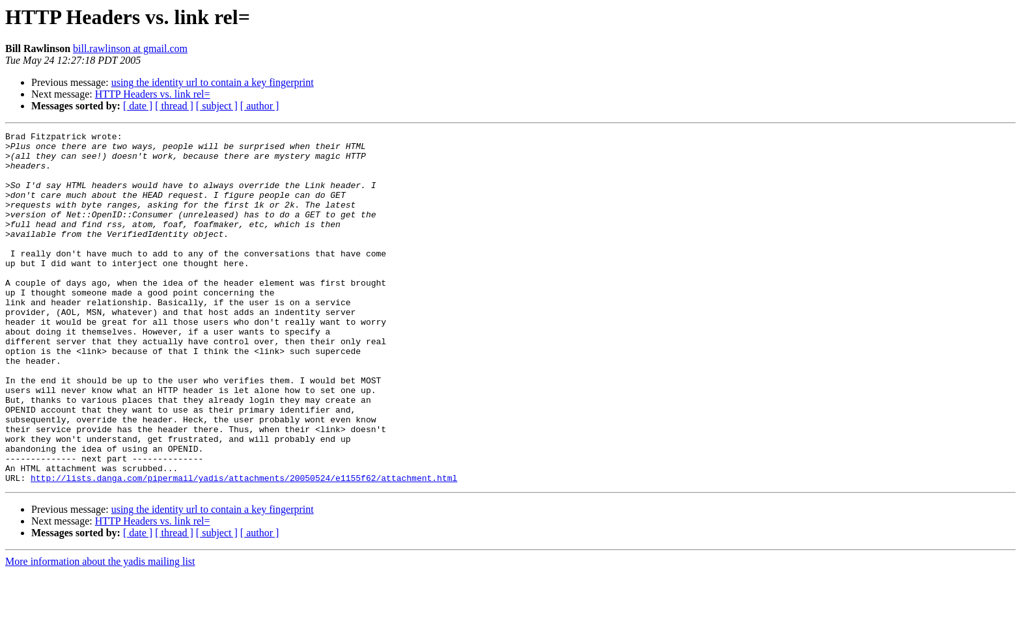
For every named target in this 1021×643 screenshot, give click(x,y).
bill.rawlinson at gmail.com (130, 48)
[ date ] (137, 105)
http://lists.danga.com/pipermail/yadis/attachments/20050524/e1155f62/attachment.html (244, 548)
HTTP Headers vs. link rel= (152, 94)
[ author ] (259, 105)
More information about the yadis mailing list (100, 631)
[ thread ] (174, 105)
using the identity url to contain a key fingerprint (212, 82)
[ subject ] (217, 105)
